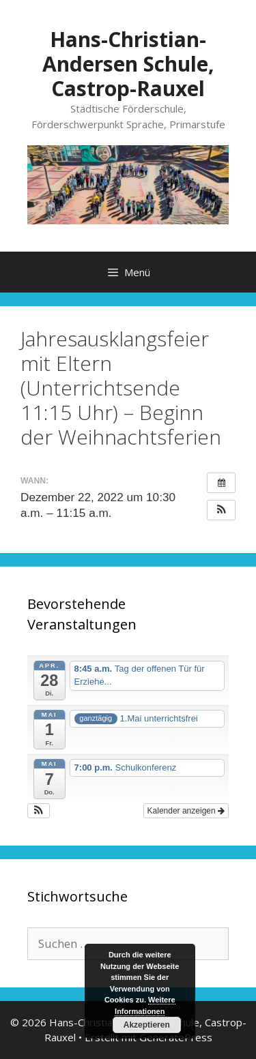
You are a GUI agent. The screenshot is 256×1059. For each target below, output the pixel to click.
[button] (221, 510)
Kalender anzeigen (186, 811)
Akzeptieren (147, 1025)
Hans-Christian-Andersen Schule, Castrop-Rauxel (128, 63)
